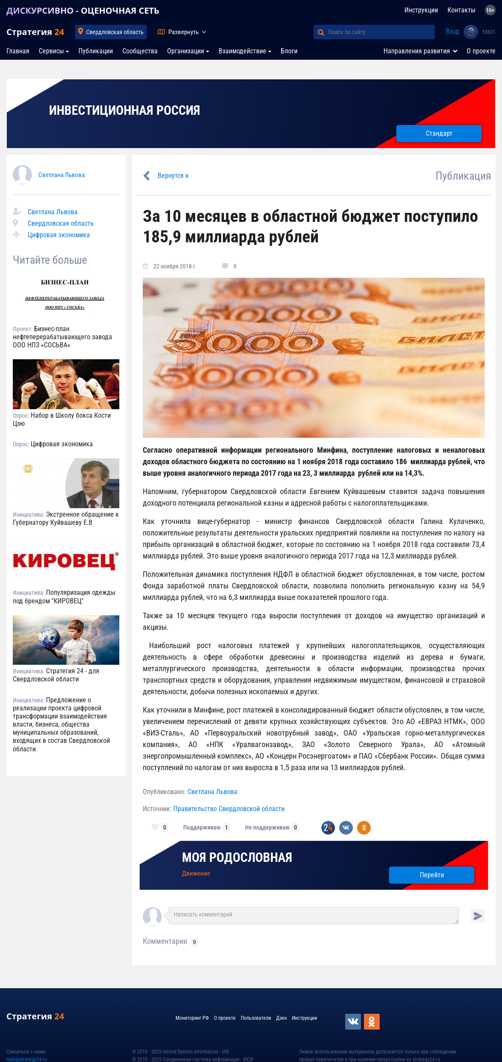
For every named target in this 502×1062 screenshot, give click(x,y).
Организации (185, 51)
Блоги (289, 51)
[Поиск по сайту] (381, 32)
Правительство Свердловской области (229, 809)
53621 (488, 32)
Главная (17, 51)
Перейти (432, 875)
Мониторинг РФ (192, 1018)
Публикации (95, 51)
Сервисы (51, 51)
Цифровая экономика (59, 235)
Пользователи (256, 1018)
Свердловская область (115, 32)
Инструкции (421, 10)
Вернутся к (173, 176)
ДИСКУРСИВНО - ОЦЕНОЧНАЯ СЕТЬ (82, 10)
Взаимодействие (242, 51)
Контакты (461, 10)
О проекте (481, 51)
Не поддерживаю (267, 827)
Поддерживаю (202, 827)
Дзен (281, 1018)
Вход (452, 31)
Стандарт (439, 133)
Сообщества (140, 51)
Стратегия (35, 32)
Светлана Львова (61, 175)
